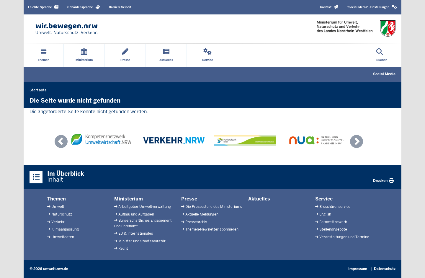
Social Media (384, 74)
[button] (371, 7)
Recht (123, 248)
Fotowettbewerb (333, 222)
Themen (56, 199)
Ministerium (128, 199)
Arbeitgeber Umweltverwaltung (144, 206)
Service (324, 199)
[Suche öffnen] (381, 55)
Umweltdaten (62, 237)
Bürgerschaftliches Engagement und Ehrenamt (143, 223)
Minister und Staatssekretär (142, 241)
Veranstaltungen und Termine (344, 237)
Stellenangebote (333, 229)
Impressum (357, 269)
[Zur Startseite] (67, 28)
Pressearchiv (196, 222)
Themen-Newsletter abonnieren (211, 229)
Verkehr (58, 222)
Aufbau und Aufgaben (136, 214)
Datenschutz (384, 269)
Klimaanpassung (65, 229)
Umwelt (57, 206)
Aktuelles (259, 199)
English (325, 214)
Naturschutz (61, 214)
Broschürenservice (334, 206)
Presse (189, 199)
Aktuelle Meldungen (201, 214)
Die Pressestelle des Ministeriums (213, 206)
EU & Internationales (135, 233)
